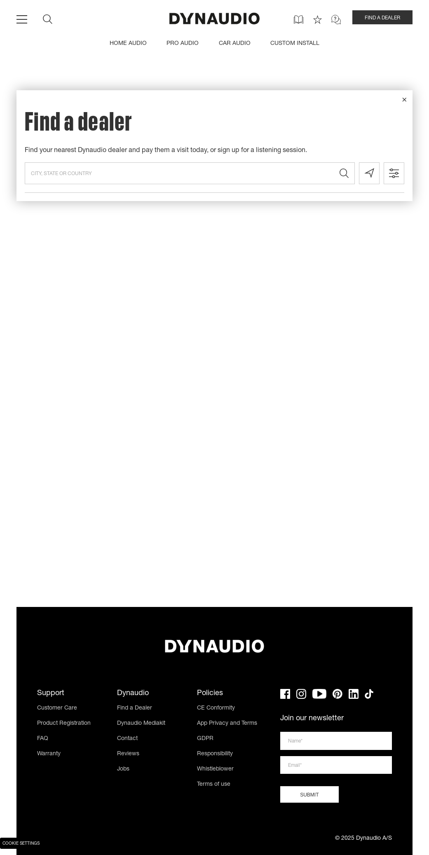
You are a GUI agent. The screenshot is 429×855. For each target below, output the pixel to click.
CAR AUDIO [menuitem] (235, 44)
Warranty (49, 754)
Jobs (123, 769)
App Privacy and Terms (227, 723)
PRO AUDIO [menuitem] (182, 44)
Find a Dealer (134, 708)
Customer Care (57, 708)
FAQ (42, 739)
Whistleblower (215, 769)
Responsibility (215, 754)
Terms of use (213, 784)
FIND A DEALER (382, 18)
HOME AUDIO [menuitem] (128, 44)
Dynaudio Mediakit (141, 723)
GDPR (205, 739)
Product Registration (64, 723)
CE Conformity (216, 708)
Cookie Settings (21, 844)
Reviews (128, 754)
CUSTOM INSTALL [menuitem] (294, 44)
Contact (127, 739)
